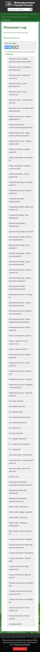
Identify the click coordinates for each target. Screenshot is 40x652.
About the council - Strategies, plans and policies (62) (21, 109)
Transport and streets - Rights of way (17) (20, 576)
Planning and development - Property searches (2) (18, 499)
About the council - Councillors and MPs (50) (20, 101)
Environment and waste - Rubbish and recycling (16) (20, 312)
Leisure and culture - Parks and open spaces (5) (21, 461)
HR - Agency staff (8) (16, 401)
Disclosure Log (5, 20)
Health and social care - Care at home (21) (19, 364)
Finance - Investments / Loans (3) (20, 335)
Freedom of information (30, 14)
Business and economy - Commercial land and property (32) (20, 126)
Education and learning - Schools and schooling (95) (20, 254)
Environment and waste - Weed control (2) (19, 328)
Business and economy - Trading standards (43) (20, 142)
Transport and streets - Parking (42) (21, 553)
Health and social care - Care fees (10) (20, 372)
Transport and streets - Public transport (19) (19, 567)
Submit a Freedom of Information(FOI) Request (15, 17)
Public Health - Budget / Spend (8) (20, 512)
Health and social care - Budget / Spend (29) (20, 356)
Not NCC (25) (13, 477)
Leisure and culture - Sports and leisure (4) (19, 469)
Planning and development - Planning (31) (18, 491)
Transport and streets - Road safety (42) (21, 584)
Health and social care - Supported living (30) (20, 394)
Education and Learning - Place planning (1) (19, 246)
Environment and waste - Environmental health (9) (17, 287)
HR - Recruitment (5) (16, 433)
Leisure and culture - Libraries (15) (20, 455)
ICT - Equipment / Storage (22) (19, 444)
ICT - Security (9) (14, 449)
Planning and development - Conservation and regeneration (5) (20, 483)
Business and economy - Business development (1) (20, 117)
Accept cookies (20, 649)
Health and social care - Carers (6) (20, 379)
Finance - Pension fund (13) (18, 349)
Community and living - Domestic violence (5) (20, 191)
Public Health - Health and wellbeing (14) (18, 524)
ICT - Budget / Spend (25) (17, 439)
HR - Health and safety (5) (17, 422)
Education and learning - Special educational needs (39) (19, 263)
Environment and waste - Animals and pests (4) (20, 271)
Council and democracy (14, 14)
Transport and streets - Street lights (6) (21, 600)
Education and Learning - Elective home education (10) (20, 238)
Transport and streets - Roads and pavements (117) (20, 592)
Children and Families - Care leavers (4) (21, 159)
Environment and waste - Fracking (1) (20, 296)
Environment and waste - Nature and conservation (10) (20, 304)
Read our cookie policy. (22, 644)
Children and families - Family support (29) (19, 175)
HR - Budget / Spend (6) (17, 406)
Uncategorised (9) (15, 624)
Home (3, 14)
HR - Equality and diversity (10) (19, 417)
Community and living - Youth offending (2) (19, 216)
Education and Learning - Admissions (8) (17, 224)
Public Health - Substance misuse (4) (20, 532)
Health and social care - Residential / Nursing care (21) (20, 386)
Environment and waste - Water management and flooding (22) (19, 320)
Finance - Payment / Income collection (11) (18, 342)
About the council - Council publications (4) (18, 84)
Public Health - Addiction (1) (18, 507)
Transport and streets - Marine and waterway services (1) (20, 546)
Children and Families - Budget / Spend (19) (19, 150)
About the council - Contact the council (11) (19, 76)
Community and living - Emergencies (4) (16, 200)
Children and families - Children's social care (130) (20, 167)
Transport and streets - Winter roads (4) (19, 617)
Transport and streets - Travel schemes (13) (19, 609)
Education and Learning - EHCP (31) (21, 231)
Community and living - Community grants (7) (21, 183)
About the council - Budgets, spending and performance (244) (20, 60)
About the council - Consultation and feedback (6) (20, 68)
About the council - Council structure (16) (18, 93)
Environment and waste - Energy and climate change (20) (20, 279)
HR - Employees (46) (16, 412)
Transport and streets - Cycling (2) (20, 539)
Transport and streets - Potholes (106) (20, 559)
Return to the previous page (11, 38)
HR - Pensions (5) (15, 428)
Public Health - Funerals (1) (18, 517)
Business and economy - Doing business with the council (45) (19, 134)
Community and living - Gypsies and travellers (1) (21, 208)
